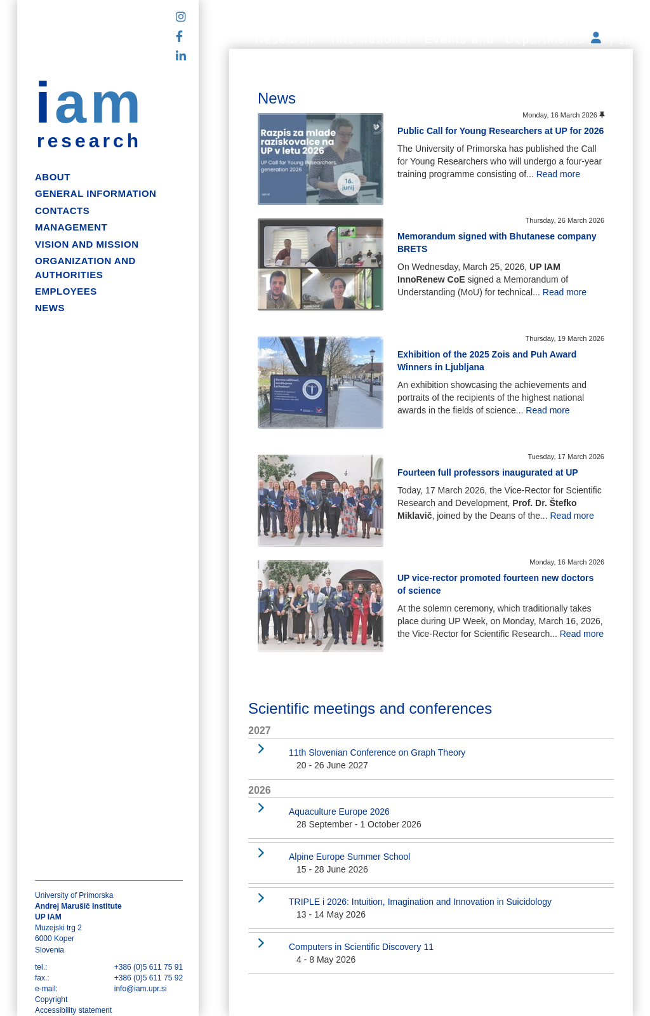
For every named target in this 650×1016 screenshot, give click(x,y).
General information (95, 193)
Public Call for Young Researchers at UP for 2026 (500, 131)
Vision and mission (86, 244)
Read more (558, 174)
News (50, 307)
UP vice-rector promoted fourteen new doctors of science (495, 584)
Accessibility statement (73, 1010)
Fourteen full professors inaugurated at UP (487, 472)
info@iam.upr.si (140, 988)
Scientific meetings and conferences (370, 708)
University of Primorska (74, 895)
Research (284, 39)
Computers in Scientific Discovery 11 (361, 947)
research (89, 140)
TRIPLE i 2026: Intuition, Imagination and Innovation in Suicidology (420, 902)
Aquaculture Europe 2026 (339, 811)
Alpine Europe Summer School (349, 857)
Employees (66, 291)
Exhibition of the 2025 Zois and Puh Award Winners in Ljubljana (486, 360)
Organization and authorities (85, 267)
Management (71, 227)
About (52, 176)
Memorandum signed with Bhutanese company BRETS (497, 242)
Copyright (51, 999)
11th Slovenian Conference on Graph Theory (377, 752)
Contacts (62, 210)
